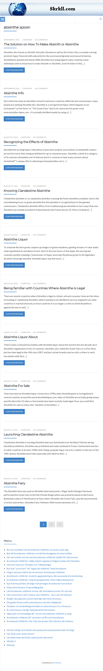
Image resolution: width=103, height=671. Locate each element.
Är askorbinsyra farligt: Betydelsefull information (31, 609)
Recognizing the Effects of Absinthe (31, 142)
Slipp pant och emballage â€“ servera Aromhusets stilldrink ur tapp (39, 613)
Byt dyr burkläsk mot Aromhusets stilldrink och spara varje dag (37, 549)
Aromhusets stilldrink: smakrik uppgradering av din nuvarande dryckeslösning (45, 576)
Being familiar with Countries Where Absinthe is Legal (44, 288)
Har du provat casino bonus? (21, 633)
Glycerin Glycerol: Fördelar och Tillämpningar (29, 564)
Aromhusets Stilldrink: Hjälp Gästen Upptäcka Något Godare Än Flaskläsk (43, 561)
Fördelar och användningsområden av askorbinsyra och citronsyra (39, 606)
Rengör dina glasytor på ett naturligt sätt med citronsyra (34, 598)
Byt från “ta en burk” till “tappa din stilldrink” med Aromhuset (36, 568)
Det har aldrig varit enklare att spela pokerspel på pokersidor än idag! (40, 630)
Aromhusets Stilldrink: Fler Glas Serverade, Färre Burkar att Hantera (40, 621)
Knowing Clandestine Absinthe (27, 191)
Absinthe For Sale (17, 386)
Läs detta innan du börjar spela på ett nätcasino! (30, 637)
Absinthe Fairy (14, 483)
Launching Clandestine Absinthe (28, 434)
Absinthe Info (14, 93)
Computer (27, 40)
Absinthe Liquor (16, 239)
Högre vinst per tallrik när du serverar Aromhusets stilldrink (36, 572)
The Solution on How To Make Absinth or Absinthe (41, 44)
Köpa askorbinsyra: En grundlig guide (25, 587)
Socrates (57, 663)
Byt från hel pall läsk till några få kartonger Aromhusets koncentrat (39, 583)
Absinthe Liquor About (21, 337)
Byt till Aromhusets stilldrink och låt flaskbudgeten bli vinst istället (39, 553)
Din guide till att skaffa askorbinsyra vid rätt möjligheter (34, 602)
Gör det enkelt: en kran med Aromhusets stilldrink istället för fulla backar (42, 557)
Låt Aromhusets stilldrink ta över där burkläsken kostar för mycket (39, 591)
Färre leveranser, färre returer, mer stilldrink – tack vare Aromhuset (39, 594)
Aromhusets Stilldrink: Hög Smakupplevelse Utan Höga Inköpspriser (40, 579)
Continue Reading (14, 70)
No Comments (41, 40)
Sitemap (11, 645)
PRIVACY (11, 641)
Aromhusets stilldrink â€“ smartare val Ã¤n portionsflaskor (35, 617)
